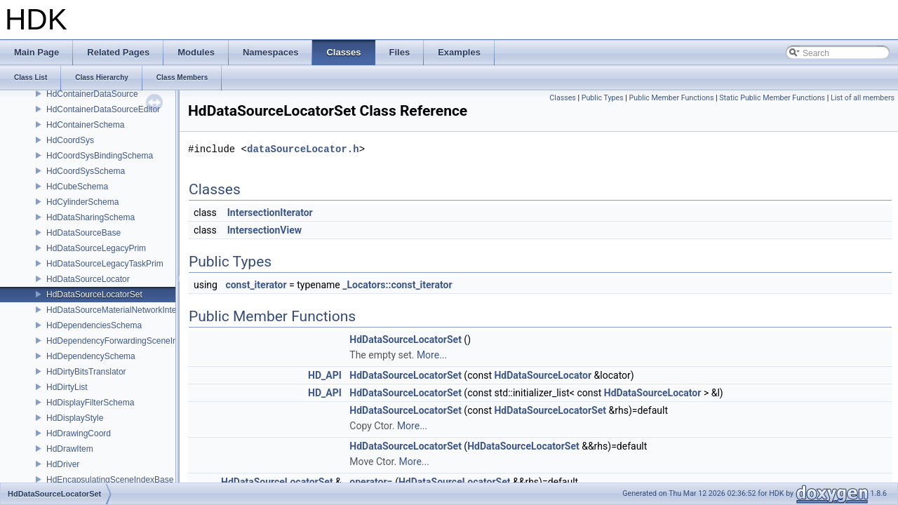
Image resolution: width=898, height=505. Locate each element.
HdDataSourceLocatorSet (94, 294)
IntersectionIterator (270, 212)
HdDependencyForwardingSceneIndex (118, 341)
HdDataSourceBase (83, 233)
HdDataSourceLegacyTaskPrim (104, 264)
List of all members (862, 97)
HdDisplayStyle (74, 418)
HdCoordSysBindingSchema (99, 156)
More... (432, 355)
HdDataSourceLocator (88, 279)
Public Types (603, 97)
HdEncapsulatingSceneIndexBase (109, 480)
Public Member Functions (671, 97)
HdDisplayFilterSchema (90, 403)
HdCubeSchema (77, 186)
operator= (370, 481)
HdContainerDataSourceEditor (103, 109)
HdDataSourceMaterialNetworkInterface (120, 310)
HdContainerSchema (85, 125)
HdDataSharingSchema (90, 217)
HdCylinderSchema (82, 202)
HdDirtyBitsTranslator (86, 372)
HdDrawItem (69, 449)
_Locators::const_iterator (397, 284)
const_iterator (255, 284)
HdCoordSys (70, 140)
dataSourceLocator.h (303, 149)
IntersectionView (264, 230)
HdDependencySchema (90, 356)
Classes (562, 97)
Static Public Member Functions (772, 97)
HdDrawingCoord (78, 433)
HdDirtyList (67, 387)
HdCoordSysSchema (85, 171)
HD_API (325, 375)
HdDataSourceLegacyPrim (96, 248)
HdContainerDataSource (92, 94)
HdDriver (62, 464)
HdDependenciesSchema (94, 325)
